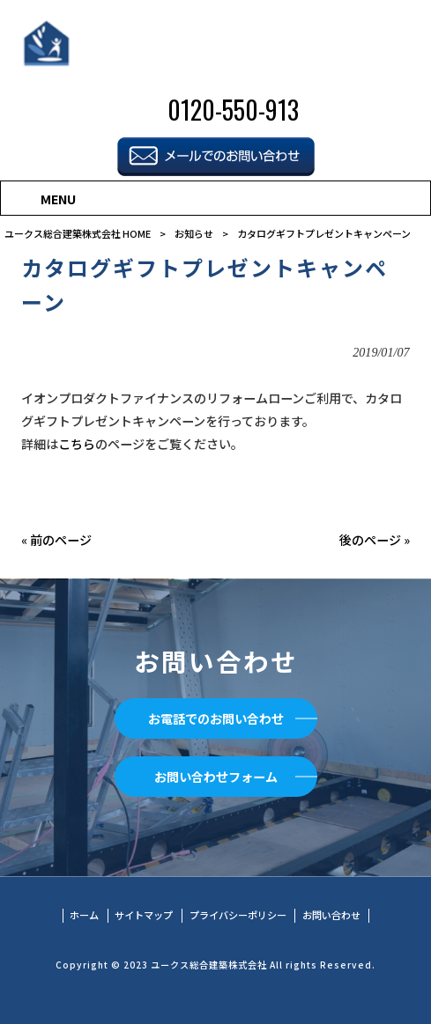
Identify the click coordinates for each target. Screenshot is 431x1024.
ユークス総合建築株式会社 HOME (77, 233)
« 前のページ (56, 540)
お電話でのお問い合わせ (216, 718)
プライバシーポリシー (237, 915)
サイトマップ (144, 915)
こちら (76, 444)
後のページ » (374, 540)
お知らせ (194, 233)
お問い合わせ (331, 915)
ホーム (84, 915)
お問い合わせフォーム (216, 776)
